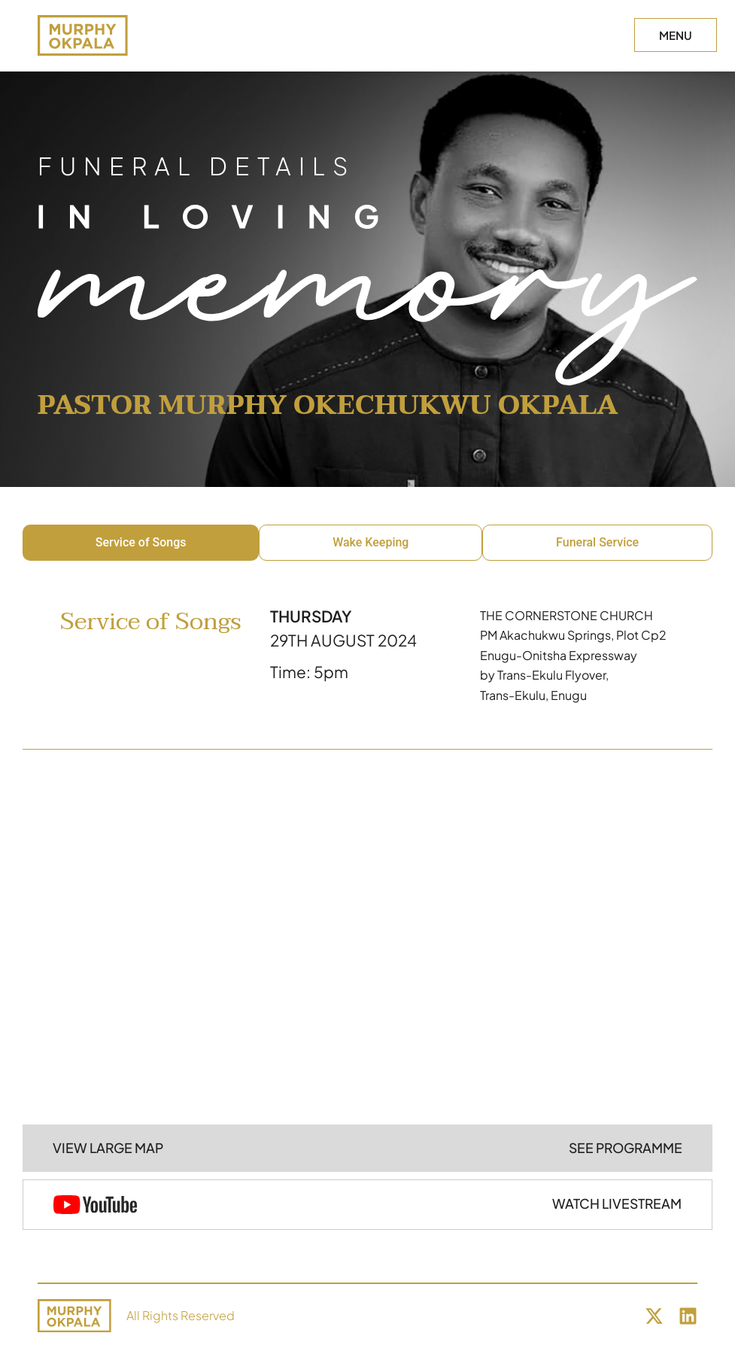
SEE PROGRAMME (625, 1148)
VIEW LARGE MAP (108, 1148)
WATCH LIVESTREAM (617, 1203)
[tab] (141, 543)
